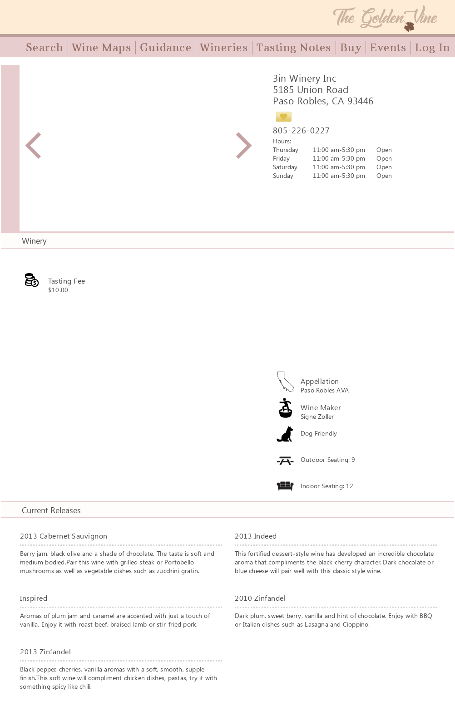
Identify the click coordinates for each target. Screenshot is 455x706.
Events (388, 47)
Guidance (166, 47)
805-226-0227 (301, 130)
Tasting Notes (294, 47)
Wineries (224, 47)
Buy (351, 47)
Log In (432, 47)
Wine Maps (102, 47)
